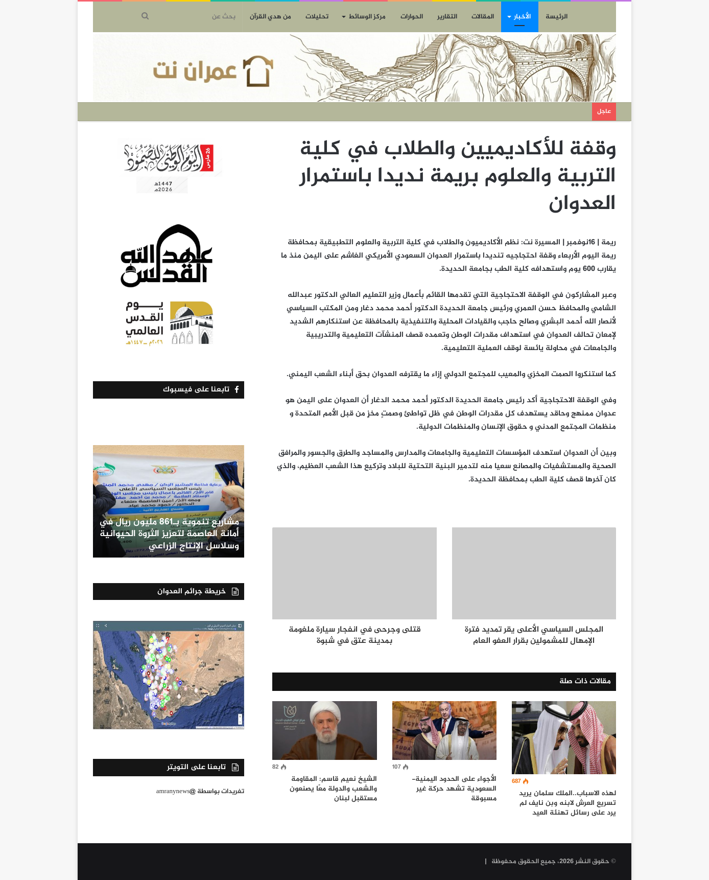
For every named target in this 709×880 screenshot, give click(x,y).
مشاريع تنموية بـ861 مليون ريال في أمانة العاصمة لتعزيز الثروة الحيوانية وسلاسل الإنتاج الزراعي (168, 534)
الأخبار (522, 16)
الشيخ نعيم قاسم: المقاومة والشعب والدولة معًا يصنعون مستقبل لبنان (333, 788)
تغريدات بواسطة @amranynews (200, 791)
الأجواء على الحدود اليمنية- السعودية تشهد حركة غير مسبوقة (454, 788)
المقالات (482, 16)
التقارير (447, 16)
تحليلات (316, 16)
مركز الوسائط (367, 16)
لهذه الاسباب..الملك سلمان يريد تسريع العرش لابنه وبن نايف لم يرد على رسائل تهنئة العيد (567, 803)
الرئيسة (557, 16)
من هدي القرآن (270, 16)
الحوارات (411, 16)
